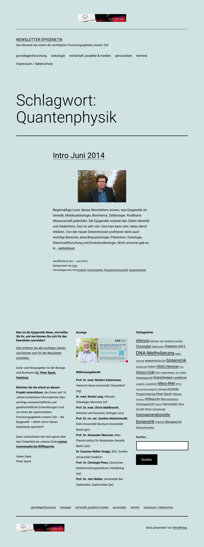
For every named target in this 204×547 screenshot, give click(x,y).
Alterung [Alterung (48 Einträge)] (142, 341)
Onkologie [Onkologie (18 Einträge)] (162, 389)
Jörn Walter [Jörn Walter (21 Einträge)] (180, 372)
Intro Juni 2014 (79, 155)
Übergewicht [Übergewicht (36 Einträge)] (173, 422)
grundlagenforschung (31, 56)
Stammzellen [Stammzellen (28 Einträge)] (170, 404)
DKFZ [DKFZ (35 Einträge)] (181, 346)
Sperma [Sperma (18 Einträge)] (158, 404)
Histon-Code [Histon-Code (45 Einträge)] (145, 372)
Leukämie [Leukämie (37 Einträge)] (180, 377)
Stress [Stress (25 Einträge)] (148, 409)
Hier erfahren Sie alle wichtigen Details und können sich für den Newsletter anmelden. (41, 352)
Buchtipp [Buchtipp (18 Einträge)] (179, 341)
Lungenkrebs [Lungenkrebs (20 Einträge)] (151, 384)
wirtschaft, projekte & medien (90, 56)
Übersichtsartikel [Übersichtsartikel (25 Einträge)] (145, 427)
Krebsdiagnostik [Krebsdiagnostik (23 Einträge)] (144, 378)
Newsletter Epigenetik (39, 39)
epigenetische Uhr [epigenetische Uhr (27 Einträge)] (155, 360)
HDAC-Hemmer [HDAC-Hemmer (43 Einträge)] (167, 366)
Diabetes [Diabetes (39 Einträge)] (171, 346)
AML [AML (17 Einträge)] (162, 341)
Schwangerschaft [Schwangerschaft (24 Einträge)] (145, 404)
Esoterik (81, 270)
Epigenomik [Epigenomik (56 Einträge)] (176, 360)
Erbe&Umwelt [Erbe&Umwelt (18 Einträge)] (141, 367)
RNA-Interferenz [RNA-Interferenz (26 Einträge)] (170, 399)
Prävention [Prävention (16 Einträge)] (140, 399)
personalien (123, 56)
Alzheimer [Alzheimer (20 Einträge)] (154, 341)
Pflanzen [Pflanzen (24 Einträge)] (177, 394)
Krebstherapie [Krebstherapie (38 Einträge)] (163, 377)
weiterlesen (66, 248)
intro (74, 265)
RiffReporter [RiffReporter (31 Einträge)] (152, 399)
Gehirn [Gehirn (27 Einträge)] (152, 366)
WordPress (180, 527)
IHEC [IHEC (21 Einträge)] (157, 372)
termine (141, 56)
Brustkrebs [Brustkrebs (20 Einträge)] (169, 341)
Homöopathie (95, 270)
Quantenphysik (137, 270)
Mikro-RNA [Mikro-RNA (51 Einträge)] (166, 383)
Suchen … (142, 437)
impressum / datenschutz (34, 64)
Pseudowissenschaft (116, 270)
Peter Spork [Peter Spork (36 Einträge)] (164, 394)
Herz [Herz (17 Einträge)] (182, 367)
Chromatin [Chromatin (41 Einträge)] (143, 346)
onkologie (58, 56)
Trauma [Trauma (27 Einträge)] (159, 422)
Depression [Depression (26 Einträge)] (158, 346)
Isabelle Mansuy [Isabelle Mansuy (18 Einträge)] (168, 373)
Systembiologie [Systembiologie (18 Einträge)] (158, 409)
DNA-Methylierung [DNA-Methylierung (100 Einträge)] (155, 353)
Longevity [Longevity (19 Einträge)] (140, 384)
